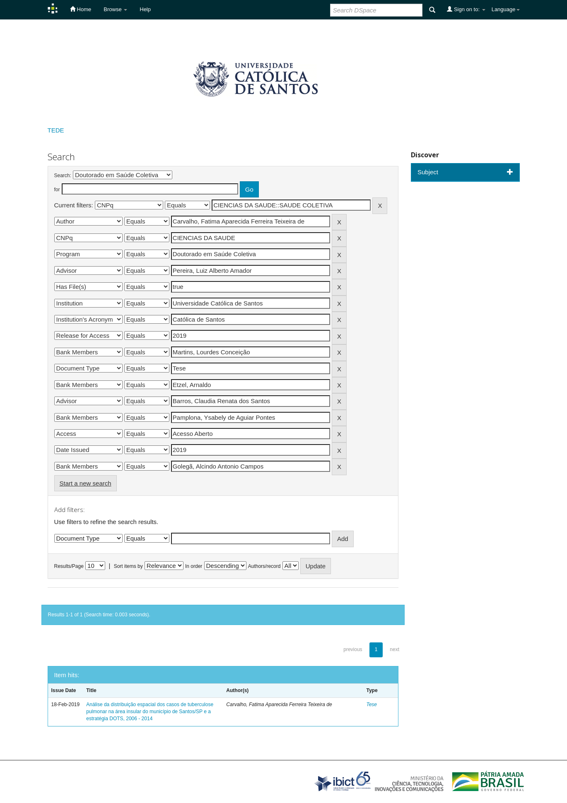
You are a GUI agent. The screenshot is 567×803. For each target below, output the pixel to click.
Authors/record (264, 566)
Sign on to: (466, 9)
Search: (62, 175)
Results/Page (69, 566)
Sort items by (128, 566)
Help (145, 9)
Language (506, 9)
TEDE (56, 130)
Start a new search (85, 483)
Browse (115, 9)
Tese (371, 704)
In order (193, 566)
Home (80, 9)
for (57, 189)
